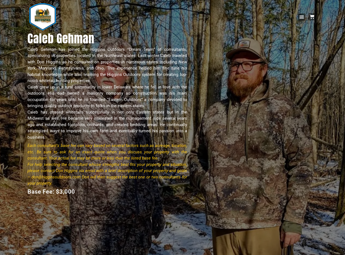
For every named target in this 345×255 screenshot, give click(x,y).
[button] (301, 17)
